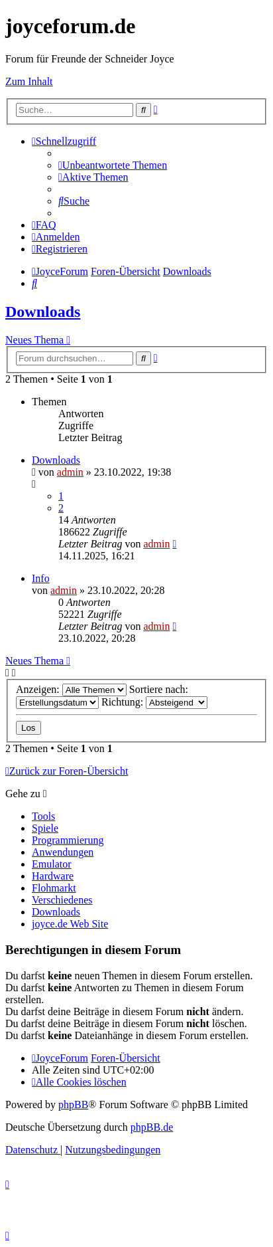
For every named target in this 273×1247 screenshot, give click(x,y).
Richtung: (154, 702)
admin (70, 472)
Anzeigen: (71, 689)
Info (41, 578)
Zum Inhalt (29, 81)
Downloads (42, 311)
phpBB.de (152, 1127)
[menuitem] (112, 165)
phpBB (73, 1104)
